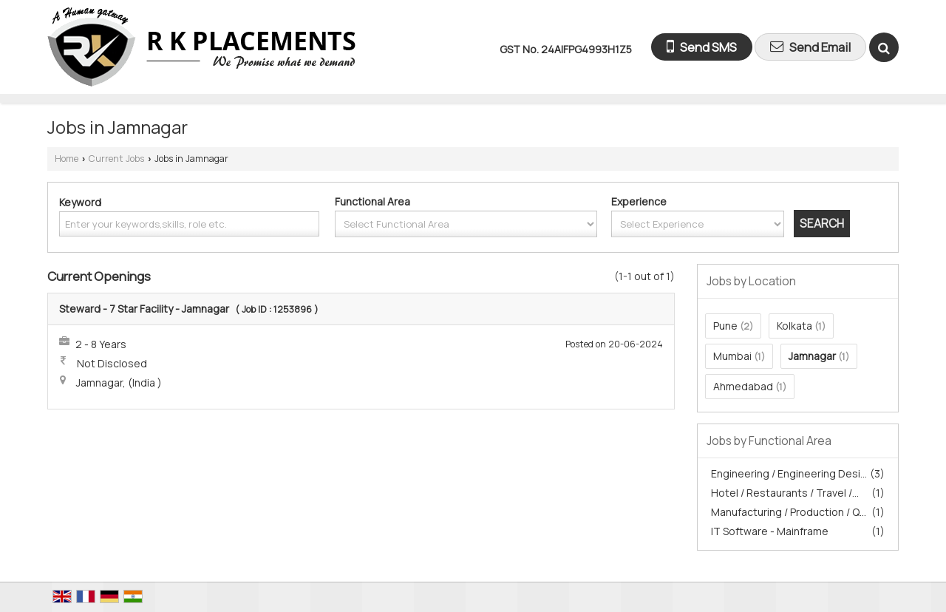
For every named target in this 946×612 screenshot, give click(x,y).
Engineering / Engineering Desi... (789, 473)
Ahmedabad (743, 386)
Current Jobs (116, 158)
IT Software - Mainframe (769, 531)
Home (66, 158)
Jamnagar (812, 356)
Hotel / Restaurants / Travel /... (785, 493)
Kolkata (794, 326)
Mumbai (732, 356)
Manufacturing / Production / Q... (788, 512)
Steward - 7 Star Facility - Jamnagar (144, 309)
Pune (725, 326)
